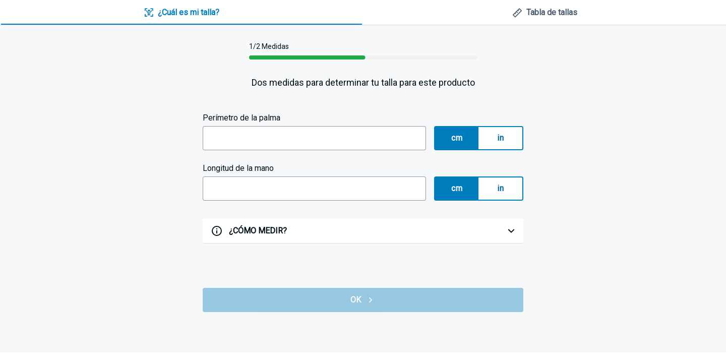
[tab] (181, 13)
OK (363, 300)
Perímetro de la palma (241, 118)
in (500, 138)
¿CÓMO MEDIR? (258, 230)
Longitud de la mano (238, 168)
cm (456, 138)
